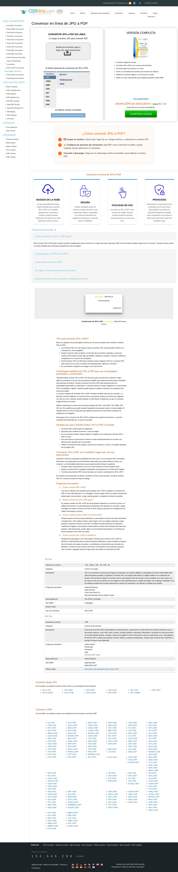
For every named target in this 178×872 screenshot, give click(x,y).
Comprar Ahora (141, 114)
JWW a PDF (152, 760)
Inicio (72, 13)
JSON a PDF (93, 736)
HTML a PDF (93, 725)
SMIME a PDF (53, 826)
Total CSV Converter (15, 47)
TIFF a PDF (112, 733)
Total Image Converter (13, 71)
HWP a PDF (132, 794)
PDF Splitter (11, 94)
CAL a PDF (112, 738)
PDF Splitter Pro (13, 97)
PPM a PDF (132, 725)
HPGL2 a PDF (73, 752)
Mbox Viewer (12, 146)
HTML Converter (99, 845)
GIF (47, 93)
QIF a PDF (132, 773)
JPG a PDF (112, 728)
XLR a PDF (152, 733)
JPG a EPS (134, 690)
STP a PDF (52, 789)
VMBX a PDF (73, 821)
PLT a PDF (52, 776)
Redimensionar (66, 80)
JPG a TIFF (46, 690)
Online (82, 13)
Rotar (62, 84)
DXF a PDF (152, 725)
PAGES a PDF (73, 802)
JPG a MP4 (156, 690)
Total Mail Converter (14, 54)
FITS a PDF (52, 754)
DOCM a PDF (133, 792)
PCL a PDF (112, 736)
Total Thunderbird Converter (14, 62)
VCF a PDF (72, 754)
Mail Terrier (11, 131)
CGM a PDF (52, 746)
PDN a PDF (92, 752)
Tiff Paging (11, 112)
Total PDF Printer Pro (15, 108)
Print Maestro (12, 127)
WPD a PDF (132, 797)
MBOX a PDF (53, 733)
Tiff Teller (10, 119)
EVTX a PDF (113, 741)
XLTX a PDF (52, 744)
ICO (47, 97)
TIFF (48, 89)
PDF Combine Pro (14, 90)
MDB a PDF (72, 797)
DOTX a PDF (113, 807)
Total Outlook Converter (16, 57)
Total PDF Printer (13, 104)
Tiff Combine (12, 115)
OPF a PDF (72, 823)
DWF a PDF (92, 723)
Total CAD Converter (15, 43)
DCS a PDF (72, 730)
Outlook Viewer (13, 139)
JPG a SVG (112, 690)
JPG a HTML (69, 693)
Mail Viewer (11, 143)
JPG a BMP (68, 690)
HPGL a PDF (72, 741)
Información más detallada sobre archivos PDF (102, 669)
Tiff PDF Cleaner (13, 101)
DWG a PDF (153, 765)
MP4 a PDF (72, 733)
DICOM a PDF (73, 736)
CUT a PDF (152, 762)
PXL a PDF (152, 730)
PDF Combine (12, 87)
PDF (48, 105)
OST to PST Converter (15, 68)
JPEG (48, 81)
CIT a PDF (132, 736)
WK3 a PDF (152, 736)
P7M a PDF (92, 744)
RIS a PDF (92, 757)
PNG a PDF (112, 725)
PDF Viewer (11, 153)
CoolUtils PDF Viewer (92, 655)
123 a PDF (152, 738)
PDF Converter (48, 845)
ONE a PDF (112, 792)
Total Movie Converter (15, 78)
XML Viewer (11, 157)
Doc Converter (87, 845)
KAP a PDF (52, 741)
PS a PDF (132, 728)
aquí (163, 221)
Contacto (143, 13)
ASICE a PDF (73, 826)
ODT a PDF (152, 728)
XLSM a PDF (52, 736)
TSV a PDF (52, 752)
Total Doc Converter (14, 36)
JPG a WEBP (135, 693)
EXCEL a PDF (133, 784)
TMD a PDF (132, 802)
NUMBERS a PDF (74, 805)
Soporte (132, 13)
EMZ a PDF (132, 733)
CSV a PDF (52, 757)
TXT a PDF (92, 738)
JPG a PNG (90, 690)
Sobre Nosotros (153, 14)
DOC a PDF (112, 797)
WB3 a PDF (72, 728)
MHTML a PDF (93, 733)
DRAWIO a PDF (94, 754)
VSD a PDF (132, 723)
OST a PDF (52, 730)
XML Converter (125, 845)
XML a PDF (52, 738)
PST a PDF (52, 728)
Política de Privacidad (50, 865)
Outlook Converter (61, 845)
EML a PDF (72, 757)
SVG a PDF (52, 749)
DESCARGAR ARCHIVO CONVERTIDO (68, 115)
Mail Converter (75, 845)
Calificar (104, 324)
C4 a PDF (51, 723)
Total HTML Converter (15, 29)
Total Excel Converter (15, 40)
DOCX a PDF (73, 749)
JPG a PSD (112, 693)
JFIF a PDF (92, 749)
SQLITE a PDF (73, 807)
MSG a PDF (92, 741)
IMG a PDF (72, 738)
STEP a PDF (52, 786)
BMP (48, 85)
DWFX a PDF (153, 770)
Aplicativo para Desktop (100, 13)
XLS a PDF (72, 723)
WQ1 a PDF (152, 723)
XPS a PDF (72, 746)
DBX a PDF (72, 815)
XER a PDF (112, 744)
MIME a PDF (52, 823)
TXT (47, 77)
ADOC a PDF (93, 728)
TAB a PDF (52, 792)
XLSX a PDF (72, 725)
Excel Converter (112, 845)
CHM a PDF (52, 725)
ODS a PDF (152, 776)
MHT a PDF (92, 746)
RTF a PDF (112, 799)
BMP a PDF (112, 730)
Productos (119, 13)
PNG (48, 101)
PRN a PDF (112, 723)
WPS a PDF (132, 799)
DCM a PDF (132, 738)
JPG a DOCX (91, 693)
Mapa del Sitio (37, 865)
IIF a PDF (131, 778)
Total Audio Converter (15, 75)
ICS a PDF (132, 781)
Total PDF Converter (14, 32)
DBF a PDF (72, 744)
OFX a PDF (132, 776)
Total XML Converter (15, 50)
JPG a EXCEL (47, 693)
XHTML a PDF (93, 730)
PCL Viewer (11, 150)
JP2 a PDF (132, 730)
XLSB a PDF (52, 794)
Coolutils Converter (14, 25)
